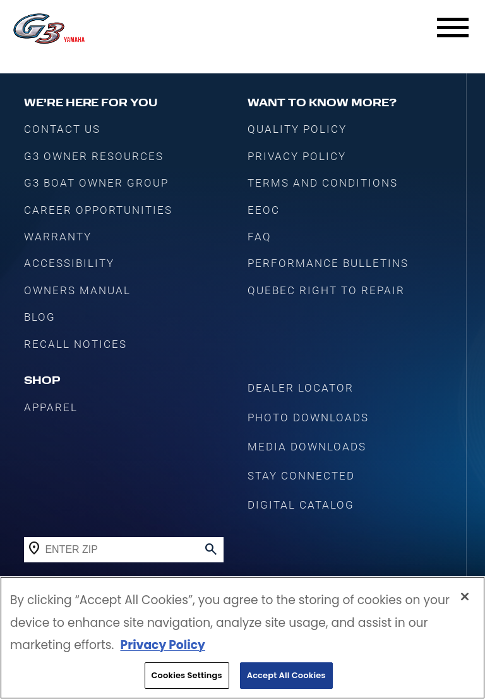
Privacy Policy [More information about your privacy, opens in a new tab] (162, 646)
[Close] (465, 598)
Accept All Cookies (286, 677)
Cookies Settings (187, 677)
